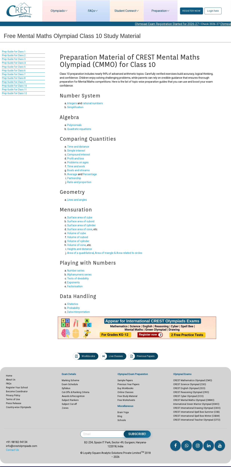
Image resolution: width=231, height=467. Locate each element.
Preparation (156, 11)
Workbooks (84, 356)
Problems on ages (78, 162)
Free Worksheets (126, 400)
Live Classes (111, 356)
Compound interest (78, 154)
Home (9, 375)
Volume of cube (76, 233)
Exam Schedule (70, 384)
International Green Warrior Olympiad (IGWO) (196, 404)
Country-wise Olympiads (18, 407)
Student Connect (123, 11)
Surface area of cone (79, 229)
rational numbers (93, 103)
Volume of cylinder (78, 241)
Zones (65, 408)
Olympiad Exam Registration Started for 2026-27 (172, 24)
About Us (10, 379)
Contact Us (12, 449)
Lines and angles (77, 199)
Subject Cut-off (69, 404)
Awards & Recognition (73, 396)
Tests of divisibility (78, 278)
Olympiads (55, 11)
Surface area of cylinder (81, 225)
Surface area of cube (79, 217)
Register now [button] (191, 10)
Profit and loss (75, 158)
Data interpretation (78, 311)
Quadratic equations (79, 129)
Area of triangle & (105, 252)
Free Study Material (127, 396)
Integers (72, 103)
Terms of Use (13, 399)
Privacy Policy (13, 395)
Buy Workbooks (125, 388)
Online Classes (125, 392)
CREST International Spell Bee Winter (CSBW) (196, 416)
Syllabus (66, 388)
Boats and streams (78, 170)
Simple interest (76, 150)
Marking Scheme (70, 380)
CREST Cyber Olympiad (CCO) (188, 396)
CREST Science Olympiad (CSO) (189, 384)
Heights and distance (79, 248)
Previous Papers (141, 356)
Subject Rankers (70, 400)
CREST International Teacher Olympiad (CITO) (196, 420)
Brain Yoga (123, 412)
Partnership (74, 178)
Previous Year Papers (128, 384)
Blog (119, 416)
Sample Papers (125, 380)
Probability (73, 307)
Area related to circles (129, 252)
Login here (213, 10)
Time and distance (78, 146)
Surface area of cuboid (80, 221)
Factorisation (75, 286)
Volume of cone (76, 245)
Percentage (90, 174)
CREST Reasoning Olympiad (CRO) (191, 392)
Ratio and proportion (79, 182)
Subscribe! (137, 434)
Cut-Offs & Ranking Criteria (75, 392)
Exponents (73, 282)
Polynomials (74, 125)
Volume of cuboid (77, 237)
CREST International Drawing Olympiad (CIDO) (196, 408)
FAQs (89, 11)
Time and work (76, 166)
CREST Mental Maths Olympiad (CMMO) (193, 400)
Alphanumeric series (79, 274)
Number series (75, 270)
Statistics (72, 304)
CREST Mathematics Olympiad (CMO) (192, 380)
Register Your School (17, 387)
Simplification (75, 107)
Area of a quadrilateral (80, 252)
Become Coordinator (17, 391)
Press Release (13, 403)
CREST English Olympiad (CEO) (189, 388)
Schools (121, 420)
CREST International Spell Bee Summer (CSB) (196, 412)
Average (72, 174)
